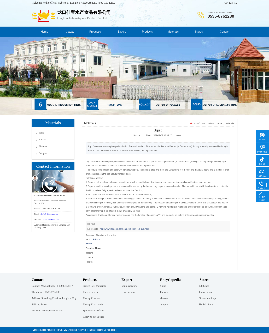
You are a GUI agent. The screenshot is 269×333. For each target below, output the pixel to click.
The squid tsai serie (93, 304)
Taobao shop (205, 292)
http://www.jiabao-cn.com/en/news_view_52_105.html (124, 229)
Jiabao (70, 31)
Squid (41, 132)
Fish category (128, 292)
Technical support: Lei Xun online (101, 330)
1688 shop (204, 285)
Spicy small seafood (93, 310)
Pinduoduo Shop (207, 298)
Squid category (129, 285)
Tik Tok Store (206, 304)
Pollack (42, 139)
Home (44, 31)
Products (147, 31)
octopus (89, 257)
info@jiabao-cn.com (49, 214)
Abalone (43, 146)
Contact (224, 31)
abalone (89, 253)
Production (96, 31)
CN (226, 2)
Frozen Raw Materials (94, 285)
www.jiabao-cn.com (51, 219)
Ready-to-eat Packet (93, 316)
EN (231, 2)
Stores (199, 31)
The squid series (91, 298)
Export (122, 31)
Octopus (43, 153)
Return (89, 243)
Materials (173, 31)
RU (235, 2)
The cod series (90, 292)
